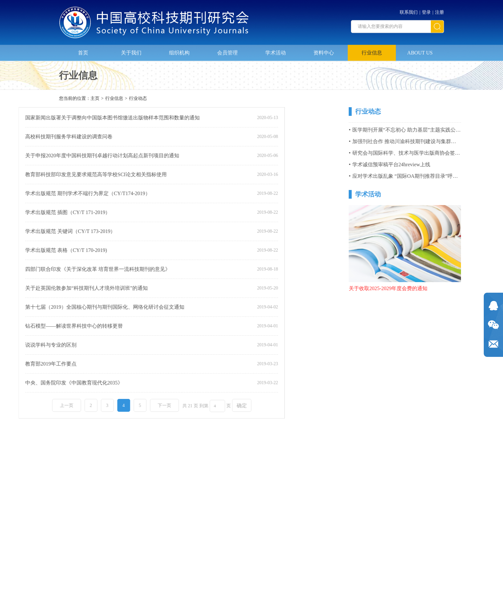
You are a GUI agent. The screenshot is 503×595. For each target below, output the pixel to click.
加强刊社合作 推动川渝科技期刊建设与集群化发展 (433, 141)
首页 (83, 50)
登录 (426, 10)
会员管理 (227, 50)
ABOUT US (419, 50)
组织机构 (179, 50)
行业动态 (138, 99)
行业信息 (372, 50)
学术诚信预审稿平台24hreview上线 (415, 164)
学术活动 (275, 50)
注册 (439, 10)
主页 (94, 99)
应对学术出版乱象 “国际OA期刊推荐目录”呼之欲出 (434, 176)
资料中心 (323, 50)
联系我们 (409, 10)
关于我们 (131, 50)
